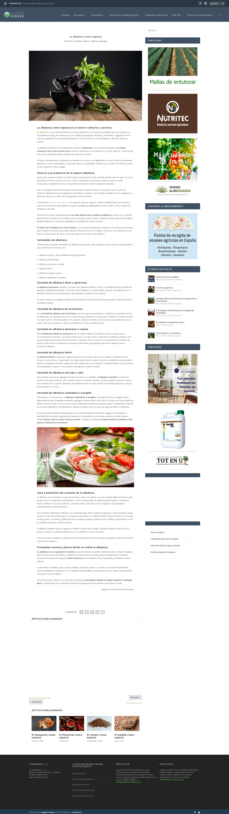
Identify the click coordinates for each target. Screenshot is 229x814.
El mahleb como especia (124, 735)
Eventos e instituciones (200, 14)
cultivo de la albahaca (60, 201)
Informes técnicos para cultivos (165, 544)
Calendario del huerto (156, 14)
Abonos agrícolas (174, 289)
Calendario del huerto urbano (164, 537)
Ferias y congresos (175, 302)
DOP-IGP (176, 14)
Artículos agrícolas (175, 278)
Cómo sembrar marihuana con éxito (38, 3)
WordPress (77, 811)
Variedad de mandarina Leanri (170, 321)
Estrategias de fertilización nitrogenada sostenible (175, 310)
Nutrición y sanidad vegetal (124, 14)
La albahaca (43, 131)
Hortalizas (79, 14)
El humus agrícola (164, 286)
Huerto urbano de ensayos (163, 550)
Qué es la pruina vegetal (167, 275)
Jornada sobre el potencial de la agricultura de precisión (176, 298)
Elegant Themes (48, 811)
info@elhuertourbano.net (128, 780)
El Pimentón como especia (70, 735)
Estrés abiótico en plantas (168, 332)
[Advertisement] (85, 654)
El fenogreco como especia (44, 735)
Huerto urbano (82, 39)
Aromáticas (97, 14)
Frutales (65, 14)
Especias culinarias (99, 39)
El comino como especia (97, 735)
